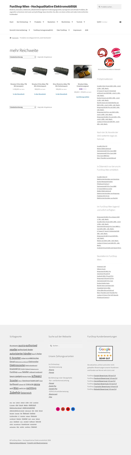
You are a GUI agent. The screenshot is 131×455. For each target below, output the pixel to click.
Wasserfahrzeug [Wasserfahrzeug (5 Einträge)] (25, 424)
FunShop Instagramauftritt (43, 30)
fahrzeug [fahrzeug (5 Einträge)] (12, 413)
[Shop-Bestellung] (23, 57)
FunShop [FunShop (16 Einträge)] (32, 413)
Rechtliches (66, 22)
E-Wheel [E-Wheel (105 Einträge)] (23, 358)
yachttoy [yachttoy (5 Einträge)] (22, 427)
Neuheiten (51, 22)
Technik (79, 22)
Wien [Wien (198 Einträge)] (16, 388)
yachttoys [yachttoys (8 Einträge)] (27, 427)
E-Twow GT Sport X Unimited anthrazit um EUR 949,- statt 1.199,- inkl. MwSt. (108, 93)
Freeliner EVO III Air (103, 196)
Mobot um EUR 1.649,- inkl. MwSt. (108, 241)
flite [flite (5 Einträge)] (21, 413)
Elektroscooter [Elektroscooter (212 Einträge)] (17, 365)
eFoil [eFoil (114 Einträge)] (27, 358)
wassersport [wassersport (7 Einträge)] (33, 424)
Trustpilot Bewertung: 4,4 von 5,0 (106, 386)
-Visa (50, 397)
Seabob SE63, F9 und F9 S (105, 276)
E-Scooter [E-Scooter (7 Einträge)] (12, 405)
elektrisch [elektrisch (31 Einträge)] (32, 405)
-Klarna (51, 370)
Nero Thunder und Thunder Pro (107, 293)
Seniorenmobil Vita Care (105, 281)
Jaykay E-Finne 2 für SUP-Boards (107, 295)
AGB (86, 30)
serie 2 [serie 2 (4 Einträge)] (11, 421)
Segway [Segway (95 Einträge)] (20, 381)
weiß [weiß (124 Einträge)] (11, 388)
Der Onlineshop (22, 22)
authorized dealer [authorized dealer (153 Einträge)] (25, 349)
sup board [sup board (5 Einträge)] (26, 421)
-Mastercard (53, 394)
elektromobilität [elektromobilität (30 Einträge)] (28, 408)
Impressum (77, 30)
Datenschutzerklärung (18, 443)
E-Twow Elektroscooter (104, 189)
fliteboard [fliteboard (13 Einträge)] (26, 413)
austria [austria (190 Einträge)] (21, 345)
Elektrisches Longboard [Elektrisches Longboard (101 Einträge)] (21, 362)
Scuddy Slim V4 (102, 146)
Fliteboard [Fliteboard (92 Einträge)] (27, 369)
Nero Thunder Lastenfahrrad (106, 158)
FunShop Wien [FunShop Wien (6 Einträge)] (13, 416)
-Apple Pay (52, 386)
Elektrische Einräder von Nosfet (107, 198)
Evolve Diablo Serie (103, 283)
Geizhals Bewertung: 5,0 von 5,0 (105, 384)
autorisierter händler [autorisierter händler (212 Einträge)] (21, 353)
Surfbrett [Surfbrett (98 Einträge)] (21, 384)
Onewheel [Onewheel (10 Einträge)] (24, 419)
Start (11, 22)
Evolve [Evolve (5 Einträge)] (36, 411)
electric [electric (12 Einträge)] (26, 405)
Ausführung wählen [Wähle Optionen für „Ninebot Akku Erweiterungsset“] (82, 97)
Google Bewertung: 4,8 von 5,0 (105, 376)
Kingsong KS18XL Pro (104, 271)
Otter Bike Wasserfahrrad (105, 290)
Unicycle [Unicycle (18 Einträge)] (38, 422)
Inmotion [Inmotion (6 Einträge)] (22, 416)
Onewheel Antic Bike (103, 288)
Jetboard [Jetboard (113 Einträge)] (32, 372)
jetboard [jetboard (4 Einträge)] (28, 416)
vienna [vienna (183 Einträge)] (37, 384)
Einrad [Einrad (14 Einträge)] (21, 405)
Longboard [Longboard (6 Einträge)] (13, 419)
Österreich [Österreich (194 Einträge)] (26, 392)
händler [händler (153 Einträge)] (25, 372)
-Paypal (51, 372)
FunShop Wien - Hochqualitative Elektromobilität (43, 6)
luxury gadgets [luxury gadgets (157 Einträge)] (16, 376)
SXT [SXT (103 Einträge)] (25, 384)
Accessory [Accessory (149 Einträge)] (14, 345)
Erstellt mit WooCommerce (37, 443)
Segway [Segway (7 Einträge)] (38, 419)
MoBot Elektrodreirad (104, 191)
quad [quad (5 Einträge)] (29, 419)
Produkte (37, 22)
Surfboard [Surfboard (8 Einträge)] (32, 421)
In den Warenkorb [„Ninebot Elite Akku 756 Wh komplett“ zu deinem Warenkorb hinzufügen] (18, 94)
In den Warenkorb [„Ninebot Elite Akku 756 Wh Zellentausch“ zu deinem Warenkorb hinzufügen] (40, 94)
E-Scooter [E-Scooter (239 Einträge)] (15, 358)
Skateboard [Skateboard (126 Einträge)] (26, 381)
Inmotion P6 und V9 (103, 274)
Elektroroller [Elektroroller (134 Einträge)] (33, 361)
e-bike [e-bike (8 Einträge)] (27, 402)
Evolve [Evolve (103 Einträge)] (23, 369)
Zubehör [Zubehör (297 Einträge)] (15, 392)
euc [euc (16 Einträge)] (33, 411)
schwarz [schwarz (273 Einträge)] (37, 376)
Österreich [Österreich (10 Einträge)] (34, 427)
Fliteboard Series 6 (103, 297)
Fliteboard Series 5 (103, 184)
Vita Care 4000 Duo (103, 156)
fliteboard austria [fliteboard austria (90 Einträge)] (34, 369)
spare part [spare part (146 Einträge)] (35, 380)
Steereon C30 (101, 267)
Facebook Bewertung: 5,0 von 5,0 (105, 378)
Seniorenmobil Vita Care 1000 (106, 153)
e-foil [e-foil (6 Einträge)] (31, 402)
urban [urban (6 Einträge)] (11, 424)
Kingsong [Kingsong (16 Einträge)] (34, 416)
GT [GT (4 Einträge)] (18, 416)
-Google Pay (53, 389)
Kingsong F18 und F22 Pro (105, 278)
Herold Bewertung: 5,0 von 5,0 (104, 381)
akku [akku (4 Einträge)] (11, 402)
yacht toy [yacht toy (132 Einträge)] (22, 388)
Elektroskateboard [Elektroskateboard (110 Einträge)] (31, 365)
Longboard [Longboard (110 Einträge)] (38, 372)
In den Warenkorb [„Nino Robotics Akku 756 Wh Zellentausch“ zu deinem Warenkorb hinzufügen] (61, 94)
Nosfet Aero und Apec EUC (105, 285)
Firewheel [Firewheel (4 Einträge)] (17, 413)
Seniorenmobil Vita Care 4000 (106, 151)
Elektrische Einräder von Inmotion (108, 179)
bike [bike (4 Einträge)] (14, 402)
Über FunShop (62, 30)
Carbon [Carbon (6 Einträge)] (18, 402)
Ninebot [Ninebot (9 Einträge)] (18, 419)
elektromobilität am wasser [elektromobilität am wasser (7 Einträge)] (17, 411)
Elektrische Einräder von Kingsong (108, 193)
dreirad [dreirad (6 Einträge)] (23, 402)
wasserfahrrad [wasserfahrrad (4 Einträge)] (17, 424)
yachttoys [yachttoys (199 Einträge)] (31, 388)
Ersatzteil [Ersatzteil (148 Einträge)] (13, 369)
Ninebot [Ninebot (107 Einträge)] (25, 376)
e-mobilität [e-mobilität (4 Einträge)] (35, 402)
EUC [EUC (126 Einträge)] (19, 369)
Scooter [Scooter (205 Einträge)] (14, 380)
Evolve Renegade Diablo (105, 182)
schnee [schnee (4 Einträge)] (33, 419)
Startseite (15, 38)
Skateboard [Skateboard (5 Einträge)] (16, 421)
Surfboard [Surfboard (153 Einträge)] (14, 384)
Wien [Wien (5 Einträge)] (18, 427)
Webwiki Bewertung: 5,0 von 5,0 (105, 389)
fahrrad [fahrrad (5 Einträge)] (41, 411)
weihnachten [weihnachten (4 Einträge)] (13, 427)
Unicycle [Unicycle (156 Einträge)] (29, 384)
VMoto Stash (101, 269)
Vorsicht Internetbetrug (18, 30)
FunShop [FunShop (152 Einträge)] (13, 372)
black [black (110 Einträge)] (33, 354)
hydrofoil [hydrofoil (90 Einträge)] (20, 372)
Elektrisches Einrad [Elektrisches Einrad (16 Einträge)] (16, 408)
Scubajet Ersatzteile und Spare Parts (109, 248)
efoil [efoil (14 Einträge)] (17, 405)
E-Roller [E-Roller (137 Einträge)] (39, 354)
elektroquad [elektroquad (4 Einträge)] (28, 411)
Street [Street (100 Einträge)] (41, 381)
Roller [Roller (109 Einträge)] (29, 376)
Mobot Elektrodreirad (104, 149)
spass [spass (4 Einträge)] (21, 421)
